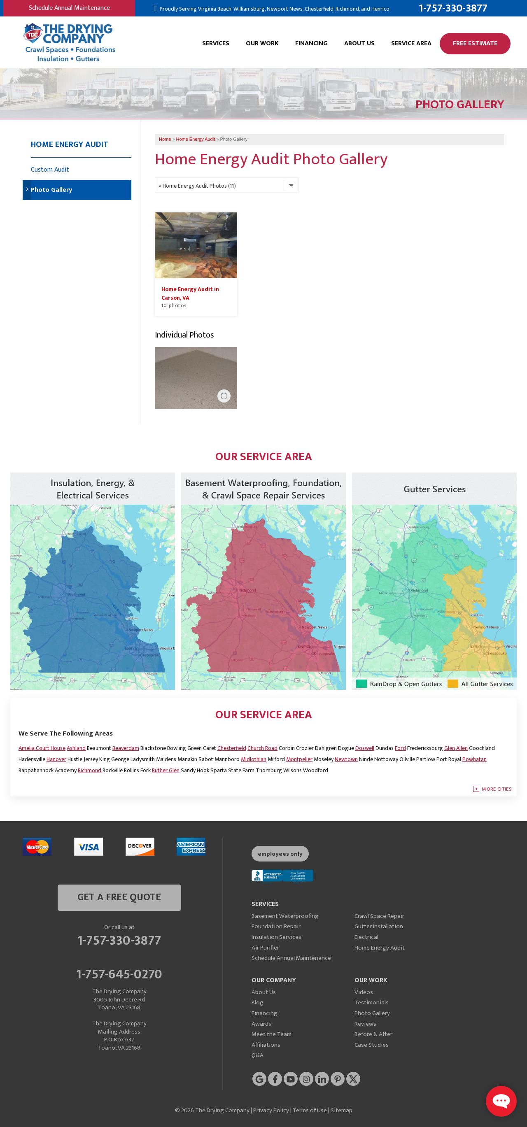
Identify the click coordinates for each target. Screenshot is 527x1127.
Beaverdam (125, 748)
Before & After (373, 1034)
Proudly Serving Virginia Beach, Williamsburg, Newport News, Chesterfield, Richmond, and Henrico (274, 9)
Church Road (262, 748)
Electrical (366, 937)
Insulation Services (276, 937)
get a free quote (119, 897)
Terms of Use (310, 1110)
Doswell (364, 748)
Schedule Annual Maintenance (69, 8)
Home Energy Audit (69, 144)
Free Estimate (475, 43)
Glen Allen (456, 748)
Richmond (89, 770)
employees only (280, 854)
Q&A (258, 1055)
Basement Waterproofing (285, 916)
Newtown (346, 759)
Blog (258, 1002)
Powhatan (474, 759)
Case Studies (371, 1045)
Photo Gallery (51, 190)
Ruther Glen (166, 770)
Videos (363, 992)
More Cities (497, 789)
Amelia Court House (42, 748)
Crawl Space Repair (379, 916)
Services (215, 43)
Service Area (411, 43)
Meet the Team (271, 1034)
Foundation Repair (276, 926)
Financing (311, 43)
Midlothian (253, 759)
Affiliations (266, 1045)
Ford (400, 748)
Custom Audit (50, 170)
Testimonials (371, 1002)
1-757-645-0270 (119, 973)
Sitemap (341, 1110)
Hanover (56, 759)
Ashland (76, 748)
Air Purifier (265, 948)
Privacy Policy (271, 1110)
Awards (261, 1024)
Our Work (262, 43)
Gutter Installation (378, 926)
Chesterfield (231, 748)
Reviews (365, 1024)
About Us (359, 43)
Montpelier (299, 759)
